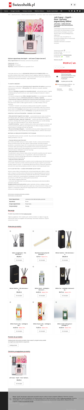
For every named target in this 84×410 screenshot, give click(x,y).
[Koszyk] (72, 11)
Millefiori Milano (39, 11)
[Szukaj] (69, 11)
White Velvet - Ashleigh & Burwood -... (42, 289)
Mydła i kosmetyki (52, 11)
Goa (61, 53)
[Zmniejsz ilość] (60, 67)
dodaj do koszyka (65, 71)
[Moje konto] (74, 11)
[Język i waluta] (79, 11)
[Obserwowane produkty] (77, 11)
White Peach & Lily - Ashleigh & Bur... (19, 325)
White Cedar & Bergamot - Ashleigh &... (65, 325)
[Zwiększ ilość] (55, 67)
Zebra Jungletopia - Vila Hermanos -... (19, 254)
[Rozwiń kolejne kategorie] (61, 11)
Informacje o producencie (15, 195)
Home (6, 11)
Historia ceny (58, 60)
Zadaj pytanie (13, 346)
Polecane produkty (15, 227)
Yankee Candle (27, 11)
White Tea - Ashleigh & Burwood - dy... (65, 289)
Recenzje (11, 211)
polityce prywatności (66, 398)
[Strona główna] (21, 4)
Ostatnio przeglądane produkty (20, 352)
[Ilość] (57, 67)
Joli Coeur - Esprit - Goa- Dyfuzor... (19, 378)
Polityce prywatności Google (26, 401)
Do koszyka (19, 260)
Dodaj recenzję (27, 214)
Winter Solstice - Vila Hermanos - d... (19, 289)
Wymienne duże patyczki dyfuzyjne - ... (42, 254)
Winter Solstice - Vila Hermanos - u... (64, 254)
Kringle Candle (15, 11)
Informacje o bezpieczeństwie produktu (18, 194)
